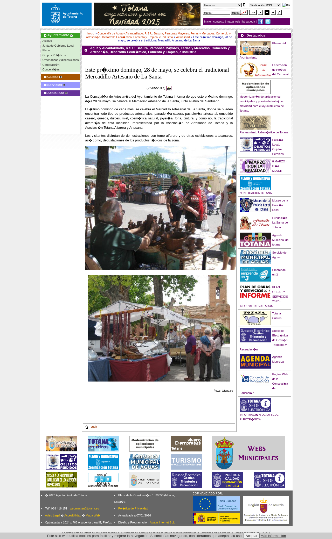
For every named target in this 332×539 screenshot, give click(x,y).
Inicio (91, 33)
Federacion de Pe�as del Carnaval (280, 69)
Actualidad (183, 37)
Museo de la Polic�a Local (280, 205)
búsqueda (249, 21)
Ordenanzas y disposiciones (61, 59)
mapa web (234, 21)
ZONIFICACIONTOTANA (256, 193)
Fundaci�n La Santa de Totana (280, 222)
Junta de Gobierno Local (58, 45)
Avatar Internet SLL (162, 522)
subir (91, 426)
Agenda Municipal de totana (280, 240)
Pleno (46, 50)
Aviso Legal (52, 515)
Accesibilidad (72, 515)
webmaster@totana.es (84, 508)
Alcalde (47, 40)
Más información (273, 536)
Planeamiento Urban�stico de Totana (264, 132)
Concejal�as (51, 69)
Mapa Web (93, 515)
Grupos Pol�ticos (54, 55)
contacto (218, 21)
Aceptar (252, 536)
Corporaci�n (51, 64)
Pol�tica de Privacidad (133, 508)
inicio (208, 21)
